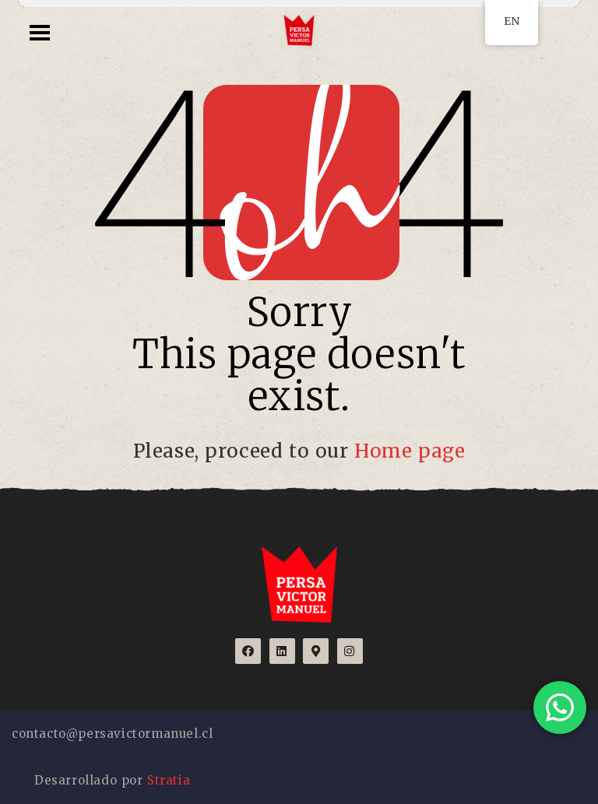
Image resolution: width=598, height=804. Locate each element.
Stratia (168, 780)
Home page (409, 451)
